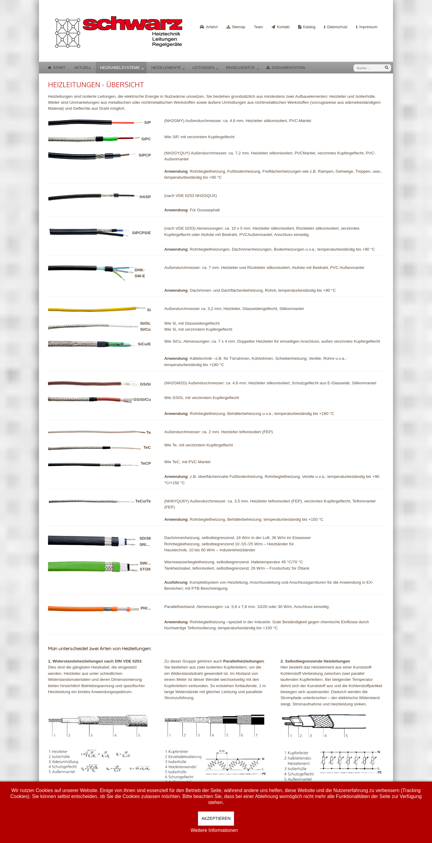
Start (59, 67)
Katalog (309, 27)
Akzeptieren (215, 818)
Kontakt (283, 27)
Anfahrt (212, 27)
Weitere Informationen (214, 830)
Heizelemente (166, 67)
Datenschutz (337, 27)
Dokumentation (288, 67)
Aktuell (82, 67)
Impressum (368, 27)
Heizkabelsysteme (120, 67)
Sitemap (238, 27)
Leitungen (203, 67)
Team (258, 27)
